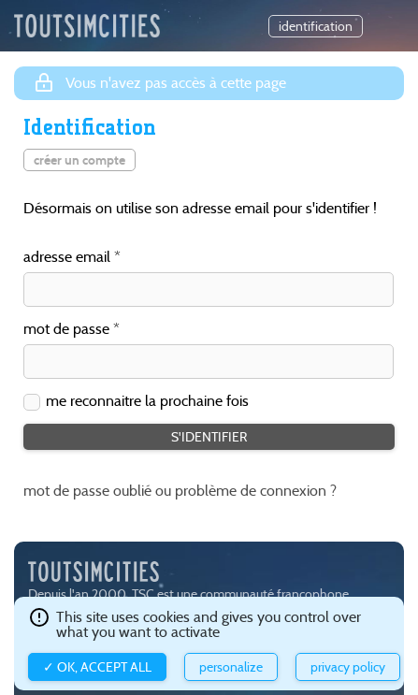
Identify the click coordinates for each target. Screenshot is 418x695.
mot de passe (66, 330)
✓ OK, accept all (97, 667)
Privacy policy (347, 667)
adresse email (66, 258)
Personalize (231, 667)
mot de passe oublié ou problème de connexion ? (180, 491)
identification (316, 26)
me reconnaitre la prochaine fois (147, 401)
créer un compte (79, 160)
